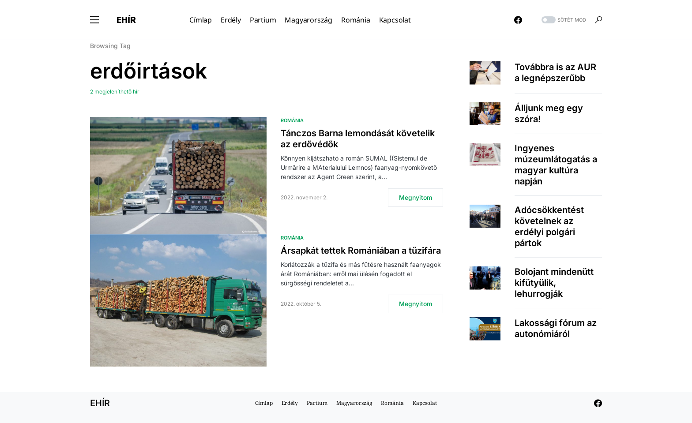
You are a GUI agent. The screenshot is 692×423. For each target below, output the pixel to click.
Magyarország (354, 403)
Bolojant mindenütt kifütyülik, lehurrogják (554, 282)
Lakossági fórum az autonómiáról (556, 328)
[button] (94, 19)
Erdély (290, 403)
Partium (317, 403)
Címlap (264, 403)
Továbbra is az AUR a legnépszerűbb (555, 72)
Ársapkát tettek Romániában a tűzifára (361, 250)
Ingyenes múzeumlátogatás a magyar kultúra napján (556, 165)
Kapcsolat (425, 403)
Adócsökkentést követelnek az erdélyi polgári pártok (549, 226)
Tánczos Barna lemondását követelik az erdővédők (358, 139)
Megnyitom (415, 197)
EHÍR (126, 20)
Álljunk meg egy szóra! (549, 113)
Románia (292, 120)
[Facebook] (518, 20)
